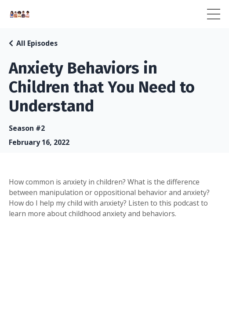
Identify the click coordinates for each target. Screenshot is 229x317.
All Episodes (37, 43)
